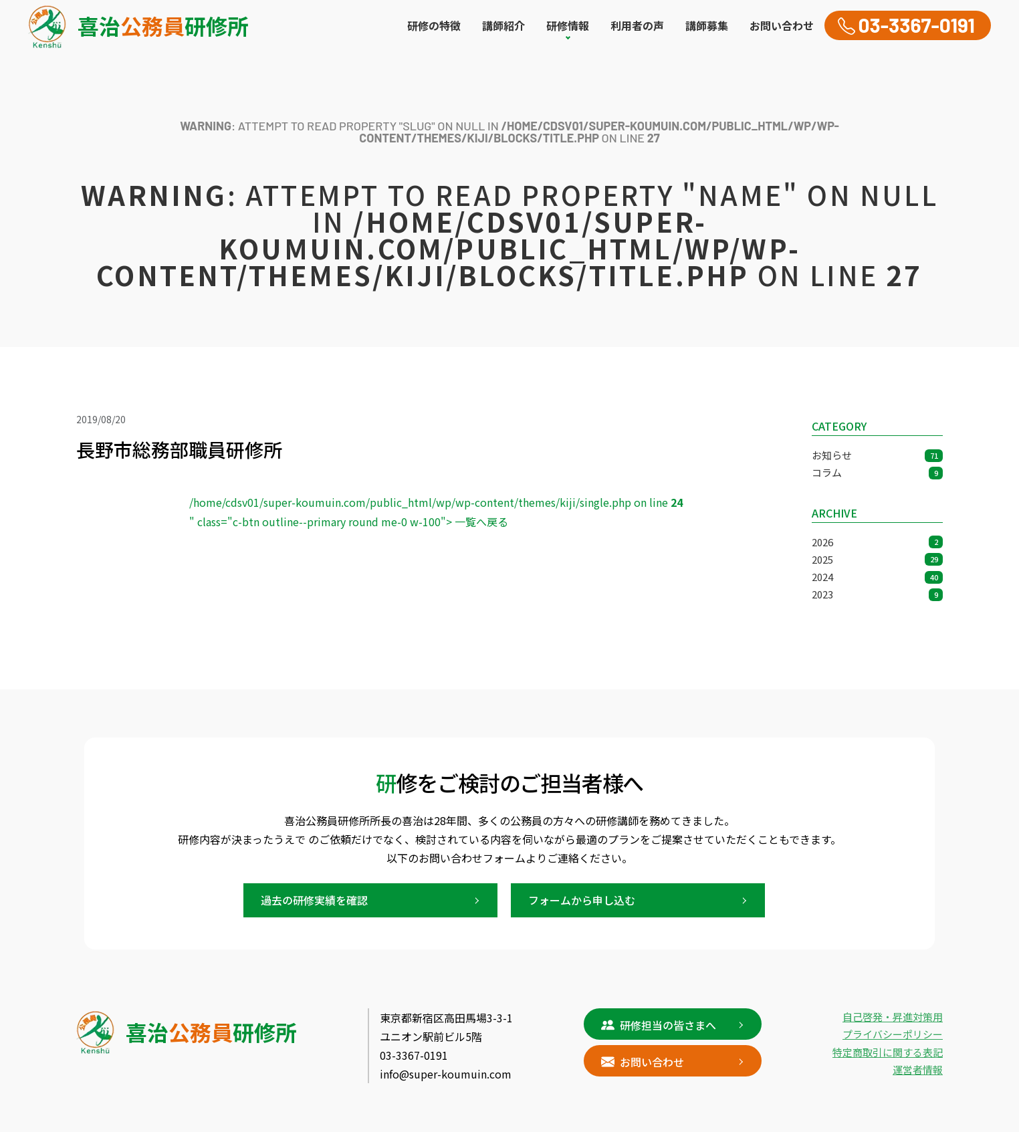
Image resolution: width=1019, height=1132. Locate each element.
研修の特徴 (434, 25)
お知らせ (877, 455)
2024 (877, 577)
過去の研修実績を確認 (314, 900)
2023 (877, 594)
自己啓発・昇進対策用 (892, 1017)
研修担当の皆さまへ (658, 1024)
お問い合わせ (782, 25)
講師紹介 (503, 25)
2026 (877, 542)
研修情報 (567, 25)
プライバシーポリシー (892, 1034)
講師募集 (706, 25)
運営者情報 (918, 1069)
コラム (877, 472)
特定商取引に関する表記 (887, 1052)
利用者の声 (637, 25)
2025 (877, 559)
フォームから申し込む (581, 900)
